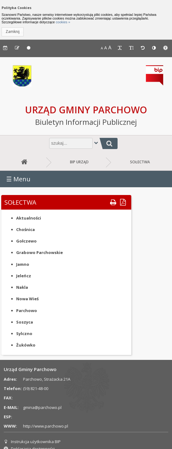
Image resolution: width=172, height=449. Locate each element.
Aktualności (28, 218)
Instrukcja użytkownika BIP (32, 441)
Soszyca (24, 322)
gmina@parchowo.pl (42, 407)
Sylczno (24, 333)
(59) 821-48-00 (35, 388)
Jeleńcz (23, 276)
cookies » (62, 22)
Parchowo (26, 310)
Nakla (22, 287)
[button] (13, 31)
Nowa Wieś (27, 299)
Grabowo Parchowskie (39, 252)
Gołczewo (26, 241)
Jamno (22, 264)
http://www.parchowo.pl (45, 426)
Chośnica (25, 229)
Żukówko (25, 345)
